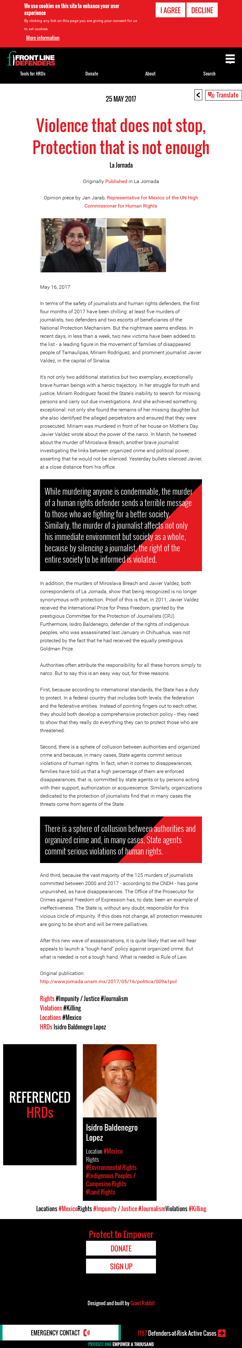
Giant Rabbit (142, 1303)
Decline (202, 10)
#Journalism (114, 998)
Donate (91, 73)
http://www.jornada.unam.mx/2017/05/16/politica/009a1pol (108, 981)
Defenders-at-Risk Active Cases (177, 1333)
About (150, 73)
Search (209, 73)
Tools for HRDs (32, 73)
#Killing (72, 1008)
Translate (227, 94)
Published (116, 181)
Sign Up (121, 1266)
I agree (170, 10)
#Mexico (71, 1017)
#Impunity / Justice (78, 998)
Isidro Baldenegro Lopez (80, 1027)
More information (43, 38)
